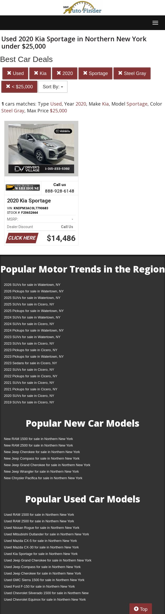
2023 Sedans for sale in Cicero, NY (30, 363)
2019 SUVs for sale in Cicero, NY (29, 402)
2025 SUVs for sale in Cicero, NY (29, 304)
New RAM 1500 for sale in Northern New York (38, 439)
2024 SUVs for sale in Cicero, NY (29, 324)
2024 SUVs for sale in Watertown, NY (32, 317)
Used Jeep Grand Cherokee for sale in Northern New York (48, 560)
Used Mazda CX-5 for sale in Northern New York (40, 541)
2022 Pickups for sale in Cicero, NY (30, 376)
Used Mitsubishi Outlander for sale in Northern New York (46, 534)
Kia (40, 73)
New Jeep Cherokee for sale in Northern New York (42, 452)
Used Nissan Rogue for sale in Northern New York (41, 528)
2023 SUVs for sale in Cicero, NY (29, 343)
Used (15, 73)
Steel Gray (132, 73)
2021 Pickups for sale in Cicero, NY (30, 389)
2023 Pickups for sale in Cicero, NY (30, 350)
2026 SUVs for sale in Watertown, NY (32, 285)
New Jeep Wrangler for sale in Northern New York (41, 471)
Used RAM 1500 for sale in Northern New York (39, 515)
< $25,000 (19, 86)
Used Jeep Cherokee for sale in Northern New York (42, 573)
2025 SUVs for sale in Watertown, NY (32, 298)
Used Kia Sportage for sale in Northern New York (41, 554)
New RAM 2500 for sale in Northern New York (38, 445)
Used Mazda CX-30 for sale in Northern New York (41, 547)
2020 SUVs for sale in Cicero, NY (29, 396)
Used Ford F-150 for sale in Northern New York (39, 586)
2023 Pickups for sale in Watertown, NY (34, 356)
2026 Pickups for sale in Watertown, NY (34, 291)
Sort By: (53, 86)
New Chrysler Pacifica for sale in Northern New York (43, 478)
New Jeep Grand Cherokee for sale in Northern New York (47, 465)
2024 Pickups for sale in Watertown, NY (34, 330)
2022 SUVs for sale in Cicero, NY (29, 370)
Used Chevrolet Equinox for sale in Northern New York (45, 599)
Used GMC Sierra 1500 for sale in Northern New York (44, 580)
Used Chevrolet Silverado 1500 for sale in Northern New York (46, 594)
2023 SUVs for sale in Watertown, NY (32, 337)
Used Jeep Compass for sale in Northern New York (42, 567)
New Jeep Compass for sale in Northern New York (41, 458)
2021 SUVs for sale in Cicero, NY (29, 383)
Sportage (95, 73)
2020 (64, 73)
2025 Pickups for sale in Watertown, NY (34, 311)
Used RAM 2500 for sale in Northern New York (39, 521)
